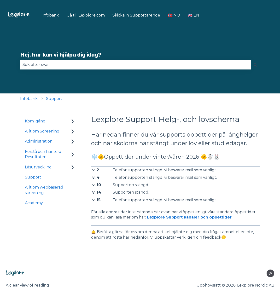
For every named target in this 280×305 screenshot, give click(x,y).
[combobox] (135, 64)
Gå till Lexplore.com (86, 15)
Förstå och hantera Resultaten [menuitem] (43, 154)
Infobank (50, 15)
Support (54, 98)
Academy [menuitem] (34, 203)
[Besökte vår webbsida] (270, 273)
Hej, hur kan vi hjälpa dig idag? (60, 54)
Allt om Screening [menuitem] (42, 131)
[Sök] (255, 64)
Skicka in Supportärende (136, 15)
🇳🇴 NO (174, 15)
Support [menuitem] (33, 177)
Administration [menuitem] (38, 141)
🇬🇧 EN (193, 15)
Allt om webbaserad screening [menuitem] (44, 190)
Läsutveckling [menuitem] (38, 167)
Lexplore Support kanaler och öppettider (189, 217)
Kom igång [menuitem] (35, 121)
